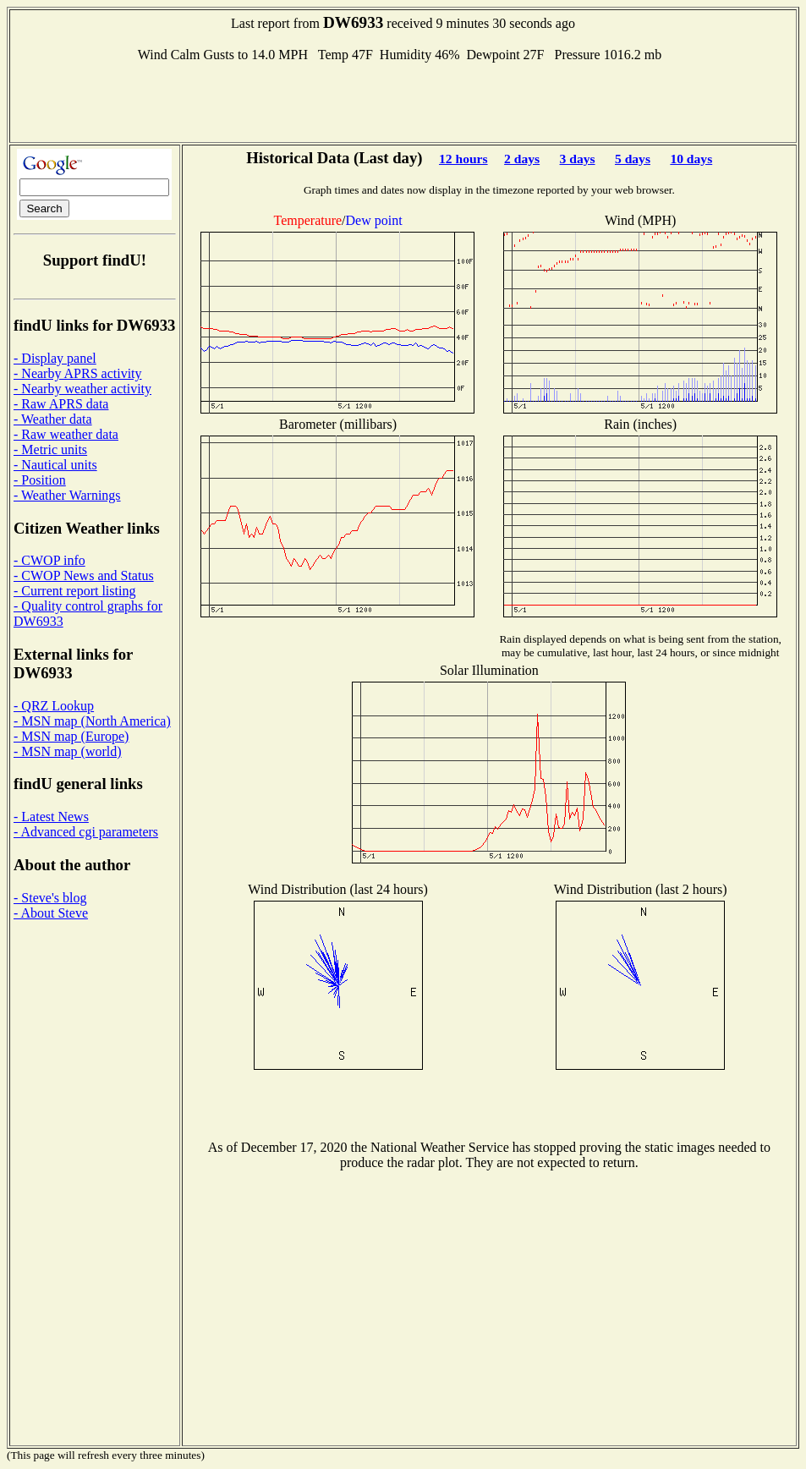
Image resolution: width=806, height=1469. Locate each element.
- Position (40, 480)
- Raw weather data (66, 434)
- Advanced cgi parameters (86, 832)
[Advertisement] (403, 101)
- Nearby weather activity (82, 388)
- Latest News (51, 816)
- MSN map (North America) (92, 721)
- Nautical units (55, 465)
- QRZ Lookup (54, 706)
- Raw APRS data (61, 404)
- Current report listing (74, 591)
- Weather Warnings (67, 495)
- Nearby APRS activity (78, 373)
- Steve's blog (50, 898)
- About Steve (51, 913)
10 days (691, 158)
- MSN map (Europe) (71, 736)
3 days (577, 158)
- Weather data (53, 419)
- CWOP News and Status (84, 575)
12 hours (463, 158)
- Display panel (55, 358)
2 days (522, 158)
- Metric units (50, 449)
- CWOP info (49, 560)
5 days (632, 158)
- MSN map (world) (68, 751)
